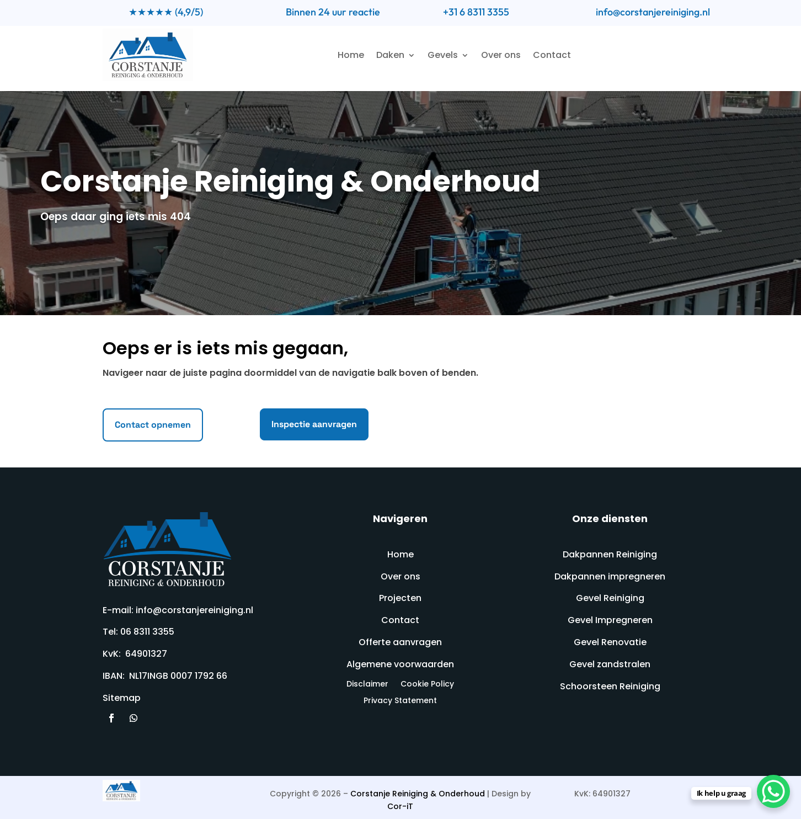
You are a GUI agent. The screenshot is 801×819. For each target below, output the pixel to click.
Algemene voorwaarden (400, 664)
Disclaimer (367, 684)
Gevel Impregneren (610, 620)
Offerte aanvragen (400, 642)
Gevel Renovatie (610, 642)
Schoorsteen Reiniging (610, 686)
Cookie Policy (427, 684)
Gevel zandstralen (609, 664)
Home (351, 55)
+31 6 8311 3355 (476, 12)
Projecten (400, 598)
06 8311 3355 (147, 631)
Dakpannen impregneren (609, 576)
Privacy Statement (400, 701)
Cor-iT (400, 806)
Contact (552, 55)
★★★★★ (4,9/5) (166, 12)
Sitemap (122, 698)
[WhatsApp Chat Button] (773, 791)
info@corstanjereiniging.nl (653, 12)
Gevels (443, 55)
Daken (390, 55)
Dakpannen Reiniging (610, 554)
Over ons (501, 55)
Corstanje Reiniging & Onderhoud (417, 793)
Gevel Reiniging (610, 598)
